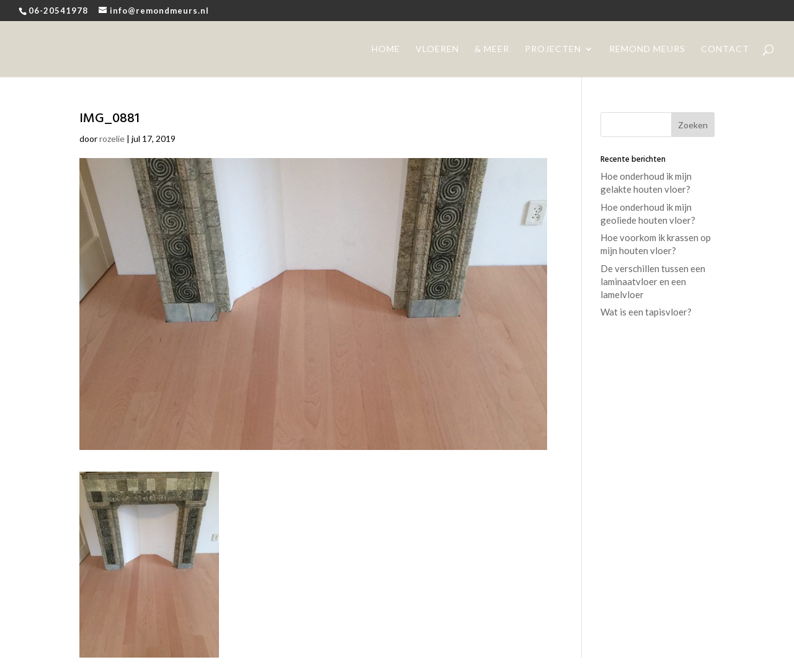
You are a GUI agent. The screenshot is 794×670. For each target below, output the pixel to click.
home (386, 49)
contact (725, 49)
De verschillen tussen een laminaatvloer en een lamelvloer (652, 281)
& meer (492, 49)
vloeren (437, 49)
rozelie (112, 138)
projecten (553, 49)
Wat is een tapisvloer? (646, 311)
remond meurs (647, 49)
